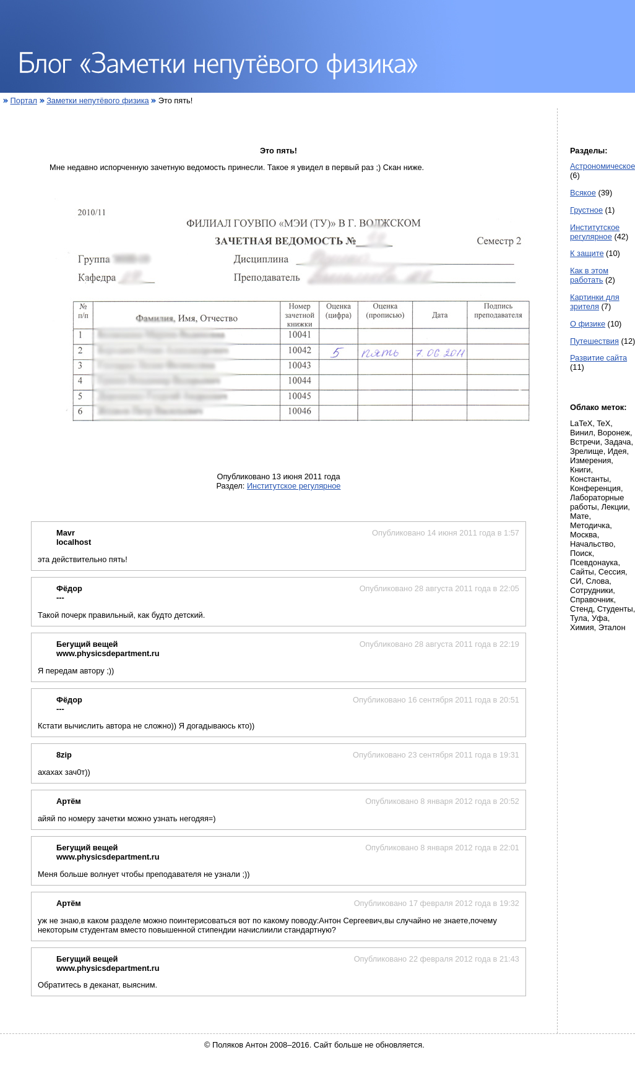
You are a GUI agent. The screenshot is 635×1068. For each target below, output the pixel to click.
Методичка (590, 525)
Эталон (612, 627)
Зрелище (586, 451)
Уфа (600, 618)
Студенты (615, 608)
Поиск (581, 553)
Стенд (581, 608)
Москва (583, 534)
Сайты (582, 571)
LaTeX (581, 423)
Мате (579, 516)
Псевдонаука (594, 562)
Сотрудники (591, 590)
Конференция (595, 488)
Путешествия (594, 341)
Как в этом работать (589, 275)
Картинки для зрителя (595, 302)
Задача (618, 441)
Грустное (586, 210)
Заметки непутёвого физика (97, 100)
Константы (589, 479)
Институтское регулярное (294, 485)
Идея (617, 451)
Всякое (583, 192)
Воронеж (614, 432)
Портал (24, 100)
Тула (578, 618)
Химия (582, 627)
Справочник (591, 599)
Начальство (591, 544)
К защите (587, 253)
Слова (598, 581)
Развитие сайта (598, 357)
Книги (580, 469)
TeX (603, 423)
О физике (587, 323)
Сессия (611, 571)
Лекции (615, 506)
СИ (575, 581)
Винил (581, 432)
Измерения (590, 460)
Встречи (585, 441)
